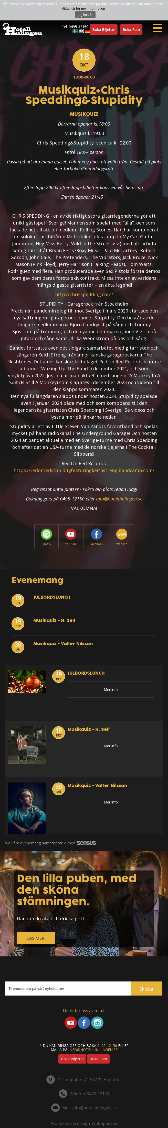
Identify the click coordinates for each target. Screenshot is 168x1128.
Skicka (146, 989)
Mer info (111, 689)
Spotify (46, 537)
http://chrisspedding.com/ (84, 294)
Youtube (71, 537)
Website (121, 537)
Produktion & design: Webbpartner (84, 1123)
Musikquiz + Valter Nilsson (63, 644)
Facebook (96, 537)
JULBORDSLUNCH (51, 597)
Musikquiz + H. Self (54, 620)
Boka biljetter (103, 29)
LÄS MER (36, 938)
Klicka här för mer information (83, 8)
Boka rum (131, 29)
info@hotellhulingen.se (119, 499)
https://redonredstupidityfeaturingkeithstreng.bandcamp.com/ (84, 470)
